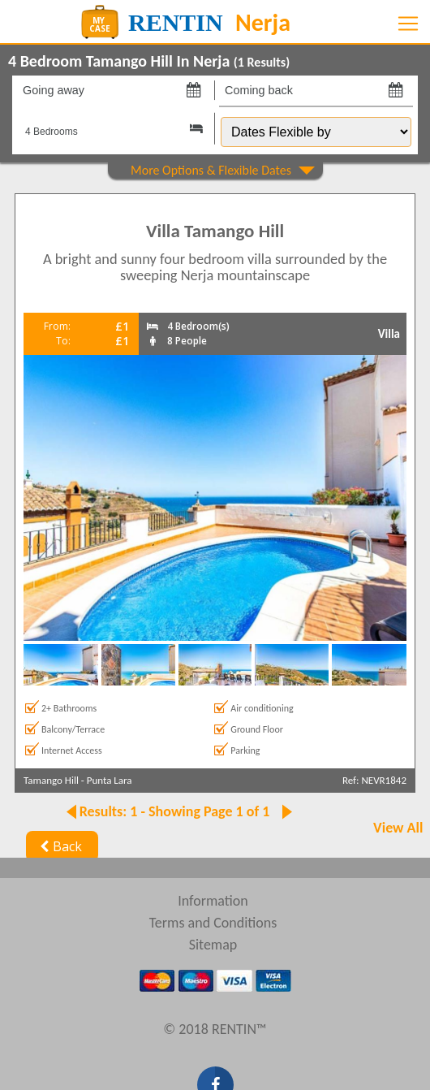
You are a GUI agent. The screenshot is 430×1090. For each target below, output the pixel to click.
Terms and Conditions (213, 923)
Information (213, 901)
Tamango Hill (51, 780)
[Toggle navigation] (408, 23)
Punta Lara (109, 780)
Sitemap (213, 945)
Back (59, 846)
